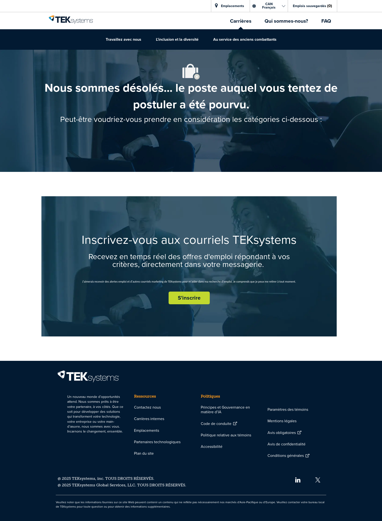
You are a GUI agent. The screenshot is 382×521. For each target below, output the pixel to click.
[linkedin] (298, 479)
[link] (71, 19)
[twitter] (318, 479)
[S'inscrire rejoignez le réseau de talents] (189, 298)
